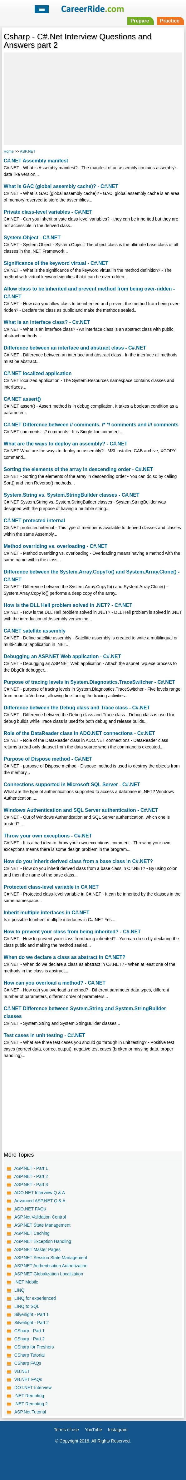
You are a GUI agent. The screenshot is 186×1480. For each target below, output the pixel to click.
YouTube (93, 1429)
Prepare (139, 20)
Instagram (117, 1429)
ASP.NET (28, 151)
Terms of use (66, 1429)
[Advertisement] (93, 98)
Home (9, 151)
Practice (169, 20)
